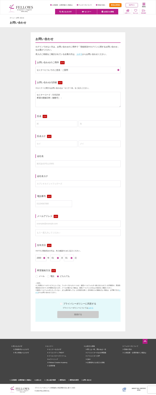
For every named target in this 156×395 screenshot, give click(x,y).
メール (42, 276)
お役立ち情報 (108, 12)
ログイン (132, 5)
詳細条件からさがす (21, 349)
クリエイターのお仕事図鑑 (96, 353)
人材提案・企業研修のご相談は (61, 5)
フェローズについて (84, 5)
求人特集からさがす (21, 353)
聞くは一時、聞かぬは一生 (96, 349)
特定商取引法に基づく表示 (66, 388)
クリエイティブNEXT (55, 353)
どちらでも (65, 276)
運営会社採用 (73, 380)
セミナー (86, 12)
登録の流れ (100, 5)
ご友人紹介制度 (50, 380)
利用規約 (53, 388)
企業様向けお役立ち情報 (95, 362)
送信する (78, 314)
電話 (52, 276)
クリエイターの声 (93, 356)
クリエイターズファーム (56, 356)
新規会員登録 (115, 5)
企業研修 (51, 366)
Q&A (88, 359)
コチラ (79, 54)
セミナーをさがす (54, 349)
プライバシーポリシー (42, 388)
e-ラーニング (52, 359)
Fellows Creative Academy (57, 362)
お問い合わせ (86, 380)
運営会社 (62, 380)
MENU (144, 5)
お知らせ (37, 380)
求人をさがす (65, 12)
